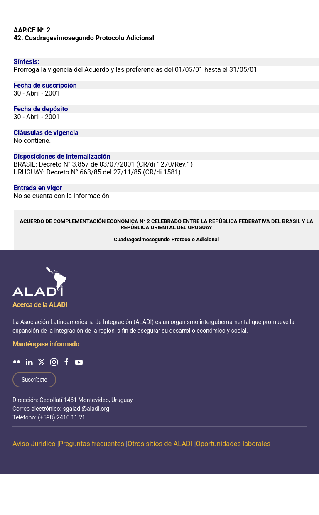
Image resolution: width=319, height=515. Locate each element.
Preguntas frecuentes (91, 444)
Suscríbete (34, 379)
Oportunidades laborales (233, 444)
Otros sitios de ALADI (160, 444)
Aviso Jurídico (34, 444)
